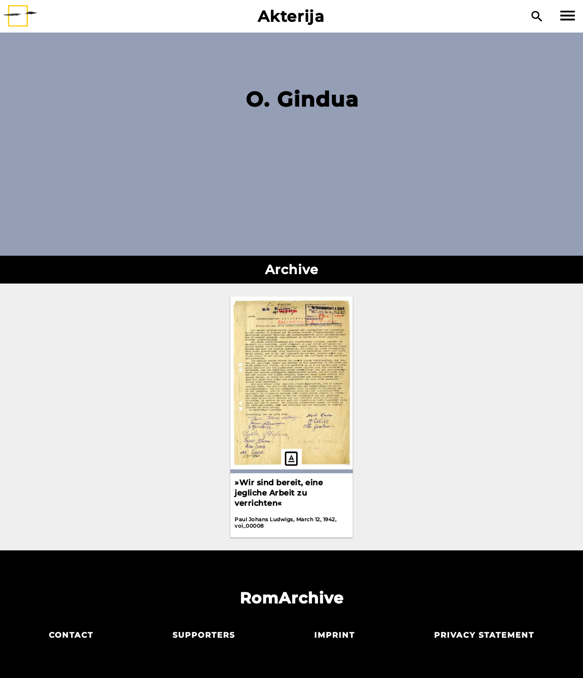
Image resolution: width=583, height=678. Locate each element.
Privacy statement (484, 635)
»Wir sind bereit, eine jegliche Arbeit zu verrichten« (279, 493)
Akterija (291, 16)
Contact (71, 635)
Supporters (204, 635)
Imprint (334, 635)
